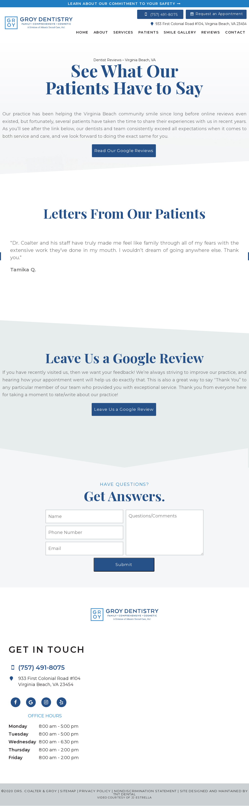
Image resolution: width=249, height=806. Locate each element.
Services (123, 32)
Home (82, 32)
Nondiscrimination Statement (145, 791)
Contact (235, 32)
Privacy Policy (95, 791)
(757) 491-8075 (160, 14)
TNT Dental (124, 794)
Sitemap (68, 791)
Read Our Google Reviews (124, 150)
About (101, 32)
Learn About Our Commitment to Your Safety (124, 3)
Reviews (210, 32)
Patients (148, 32)
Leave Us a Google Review (124, 409)
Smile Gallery (180, 32)
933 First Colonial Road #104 (51, 682)
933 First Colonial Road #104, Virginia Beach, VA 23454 (198, 24)
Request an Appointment (216, 14)
